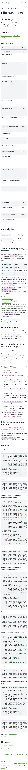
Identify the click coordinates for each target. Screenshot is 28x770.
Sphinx (3, 767)
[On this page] (25, 2)
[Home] (2, 9)
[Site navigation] (2, 2)
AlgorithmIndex (12, 734)
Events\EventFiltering (6, 736)
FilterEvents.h (11, 745)
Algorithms (7, 8)
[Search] (21, 2)
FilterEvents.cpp (12, 749)
